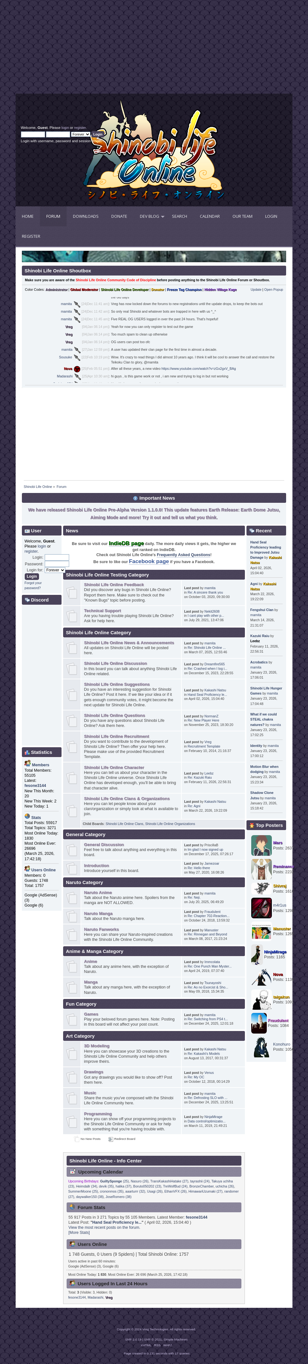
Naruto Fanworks (101, 929)
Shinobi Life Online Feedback (114, 584)
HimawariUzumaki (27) (205, 1191)
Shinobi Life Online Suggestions (117, 684)
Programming (98, 1113)
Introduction (96, 865)
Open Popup (273, 289)
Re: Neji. (194, 897)
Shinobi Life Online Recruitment (116, 736)
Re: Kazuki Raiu (200, 777)
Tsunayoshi (212, 983)
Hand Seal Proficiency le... (207, 694)
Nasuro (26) (139, 1181)
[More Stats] (79, 1232)
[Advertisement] (85, 49)
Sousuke (65, 357)
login (65, 128)
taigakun (281, 997)
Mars (277, 843)
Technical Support (102, 610)
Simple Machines (176, 1339)
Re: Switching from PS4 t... (208, 1019)
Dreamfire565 (215, 664)
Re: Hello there (199, 868)
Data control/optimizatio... (207, 1121)
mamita (66, 304)
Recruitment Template (204, 746)
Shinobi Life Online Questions (114, 715)
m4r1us (279, 905)
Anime (90, 961)
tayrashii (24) (199, 1181)
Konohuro (281, 1044)
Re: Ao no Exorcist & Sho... (208, 987)
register (80, 128)
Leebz (209, 773)
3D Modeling (96, 1045)
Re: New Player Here (204, 720)
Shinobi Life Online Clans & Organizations (127, 798)
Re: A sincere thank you (205, 592)
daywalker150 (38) (90, 1197)
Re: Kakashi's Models (204, 1053)
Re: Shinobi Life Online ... (207, 647)
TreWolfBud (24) (175, 1186)
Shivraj (279, 886)
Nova (68, 368)
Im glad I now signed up (205, 849)
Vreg (68, 327)
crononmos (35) (111, 1191)
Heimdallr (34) (86, 1186)
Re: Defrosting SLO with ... (207, 1098)
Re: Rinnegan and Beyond (207, 934)
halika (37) (123, 1186)
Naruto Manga (98, 913)
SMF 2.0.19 (133, 1339)
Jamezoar (212, 863)
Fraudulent (213, 912)
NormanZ (212, 716)
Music (90, 1092)
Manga (91, 982)
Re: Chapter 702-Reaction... (209, 916)
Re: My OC (196, 1077)
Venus (209, 1073)
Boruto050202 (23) (147, 1186)
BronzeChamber (201, 1186)
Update (256, 289)
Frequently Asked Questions (183, 555)
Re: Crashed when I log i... (207, 668)
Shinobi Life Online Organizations (170, 824)
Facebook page (149, 561)
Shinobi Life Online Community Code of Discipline (116, 280)
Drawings (93, 1071)
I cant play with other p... (206, 615)
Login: (38, 557)
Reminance (283, 866)
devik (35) (106, 1186)
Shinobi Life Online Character (114, 767)
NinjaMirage (214, 1117)
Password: (34, 564)
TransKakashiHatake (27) (169, 1181)
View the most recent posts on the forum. (104, 1227)
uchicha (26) (224, 1186)
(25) (114, 1181)
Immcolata (212, 962)
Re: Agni (194, 806)
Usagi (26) (154, 1191)
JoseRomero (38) (119, 1197)
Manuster (212, 930)
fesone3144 (196, 1217)
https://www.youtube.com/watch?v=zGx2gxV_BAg (198, 368)
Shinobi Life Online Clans (124, 824)
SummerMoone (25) (83, 1191)
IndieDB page (126, 543)
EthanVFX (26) (175, 1191)
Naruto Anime (98, 892)
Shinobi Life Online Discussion (115, 663)
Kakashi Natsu (215, 690)
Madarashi (65, 376)
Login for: (35, 570)
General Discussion (104, 844)
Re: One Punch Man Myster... (210, 966)
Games (91, 1014)
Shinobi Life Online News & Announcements (129, 642)
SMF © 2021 (153, 1339)
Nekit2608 (212, 611)
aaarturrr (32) (135, 1191)
